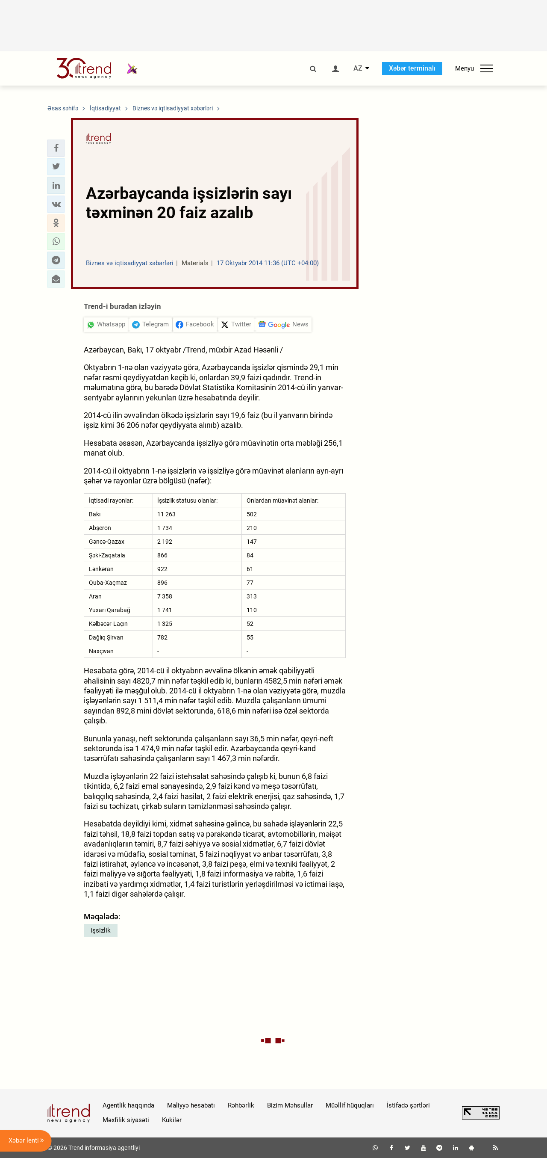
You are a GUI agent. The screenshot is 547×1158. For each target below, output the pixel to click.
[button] (56, 148)
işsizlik (101, 930)
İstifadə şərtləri (408, 1105)
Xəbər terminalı (412, 68)
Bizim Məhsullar (290, 1105)
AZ (357, 68)
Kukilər (172, 1120)
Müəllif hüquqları (350, 1105)
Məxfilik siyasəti (126, 1120)
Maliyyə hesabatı (191, 1105)
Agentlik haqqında (128, 1105)
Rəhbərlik (241, 1105)
